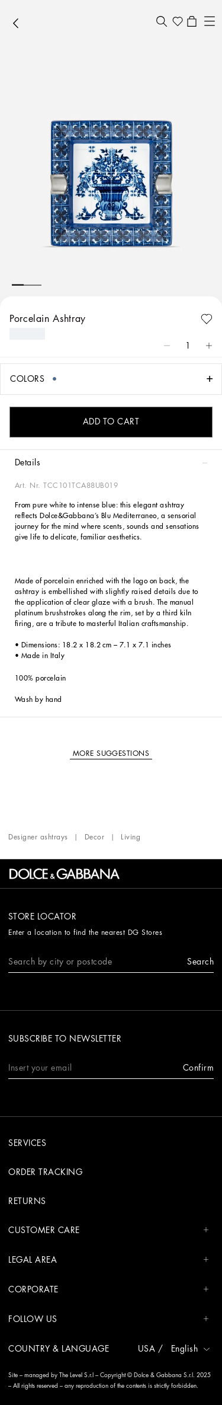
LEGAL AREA (108, 1260)
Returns (27, 1201)
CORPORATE (108, 1289)
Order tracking (45, 1172)
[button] (161, 21)
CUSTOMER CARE (108, 1230)
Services (27, 1143)
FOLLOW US (108, 1319)
